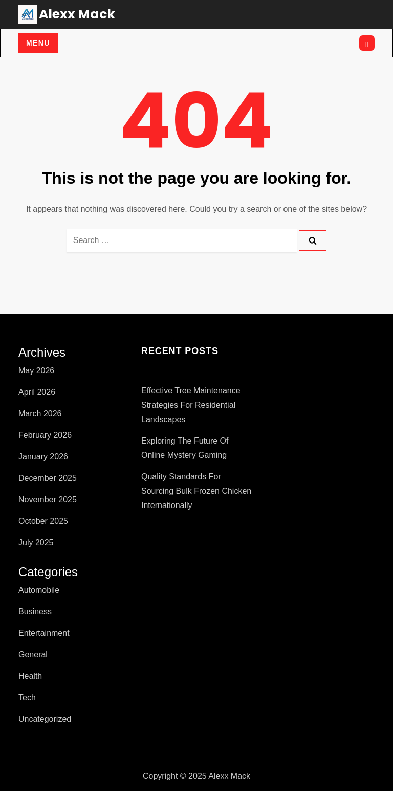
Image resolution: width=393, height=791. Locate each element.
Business (35, 611)
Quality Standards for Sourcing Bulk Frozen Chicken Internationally (196, 491)
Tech (27, 697)
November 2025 (47, 499)
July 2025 (36, 542)
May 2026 (36, 370)
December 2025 (47, 478)
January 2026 (43, 456)
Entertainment (44, 633)
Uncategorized (44, 719)
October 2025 (43, 521)
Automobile (38, 590)
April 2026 (36, 392)
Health (30, 676)
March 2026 (40, 413)
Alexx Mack (77, 14)
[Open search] (367, 43)
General (33, 654)
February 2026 (45, 435)
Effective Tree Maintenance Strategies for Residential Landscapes (191, 405)
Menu (38, 43)
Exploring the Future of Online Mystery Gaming (184, 447)
